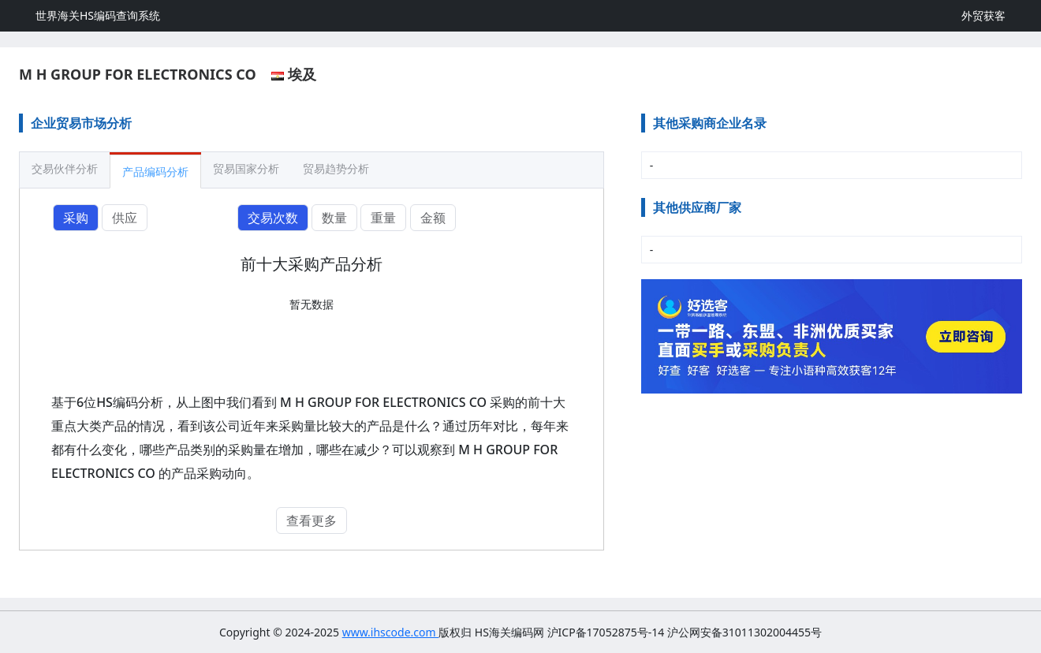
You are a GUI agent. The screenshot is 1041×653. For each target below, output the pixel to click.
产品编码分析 (155, 171)
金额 (433, 217)
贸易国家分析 (246, 168)
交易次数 (273, 217)
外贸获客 (983, 15)
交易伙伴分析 (65, 168)
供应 (124, 217)
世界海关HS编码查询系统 (97, 15)
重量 (383, 217)
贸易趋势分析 (336, 168)
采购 (75, 217)
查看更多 (311, 520)
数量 (334, 217)
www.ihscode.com (390, 632)
